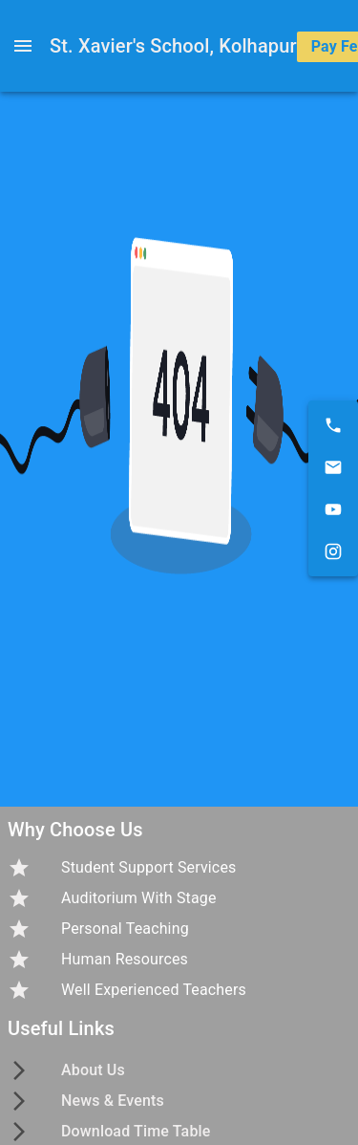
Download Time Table (135, 1131)
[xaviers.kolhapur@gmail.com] (333, 467)
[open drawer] (23, 46)
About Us (93, 1070)
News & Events (112, 1100)
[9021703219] (333, 425)
